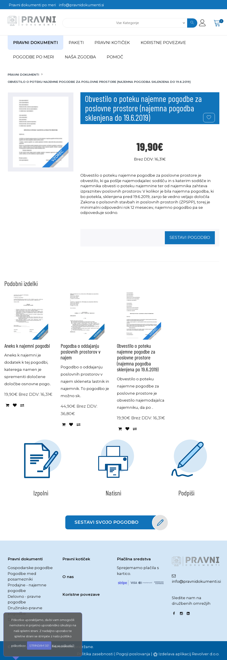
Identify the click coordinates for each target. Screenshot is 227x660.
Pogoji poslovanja (133, 654)
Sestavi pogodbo (190, 237)
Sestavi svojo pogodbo (118, 522)
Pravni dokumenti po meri (32, 5)
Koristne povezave (81, 594)
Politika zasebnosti (95, 654)
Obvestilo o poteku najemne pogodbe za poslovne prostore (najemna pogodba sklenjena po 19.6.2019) (138, 357)
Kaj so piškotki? (63, 645)
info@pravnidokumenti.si (81, 5)
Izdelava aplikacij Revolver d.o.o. (189, 654)
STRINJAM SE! (39, 645)
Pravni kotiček (76, 559)
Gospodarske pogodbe (30, 567)
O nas (68, 576)
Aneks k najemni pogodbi (27, 345)
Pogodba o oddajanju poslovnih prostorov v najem (80, 351)
